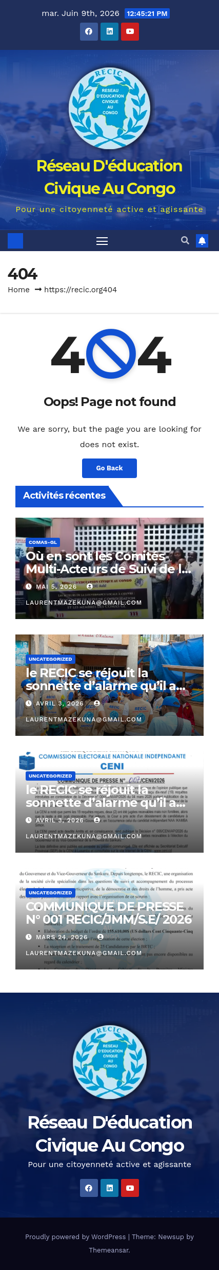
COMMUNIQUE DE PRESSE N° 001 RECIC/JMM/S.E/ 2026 (108, 913)
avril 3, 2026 (61, 703)
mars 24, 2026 (63, 937)
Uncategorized (50, 659)
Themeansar (108, 1250)
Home (19, 289)
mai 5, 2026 (57, 586)
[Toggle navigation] (102, 241)
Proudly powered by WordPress (76, 1237)
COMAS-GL (43, 542)
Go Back (109, 468)
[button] (185, 240)
